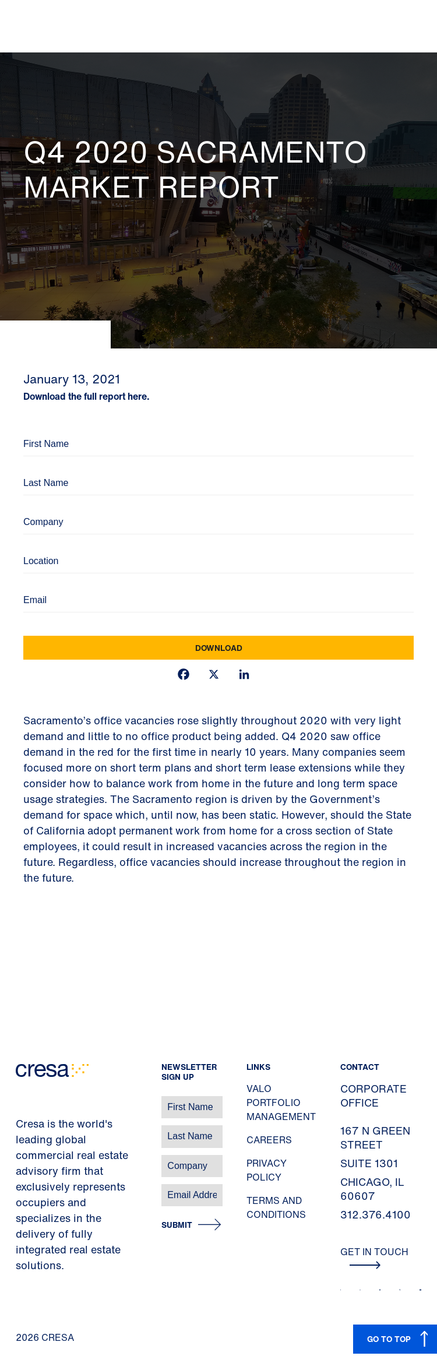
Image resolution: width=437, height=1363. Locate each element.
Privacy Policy (266, 1170)
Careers (269, 1140)
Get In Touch (374, 1257)
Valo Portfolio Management (281, 1102)
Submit (176, 1225)
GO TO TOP (389, 1339)
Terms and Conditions (276, 1207)
